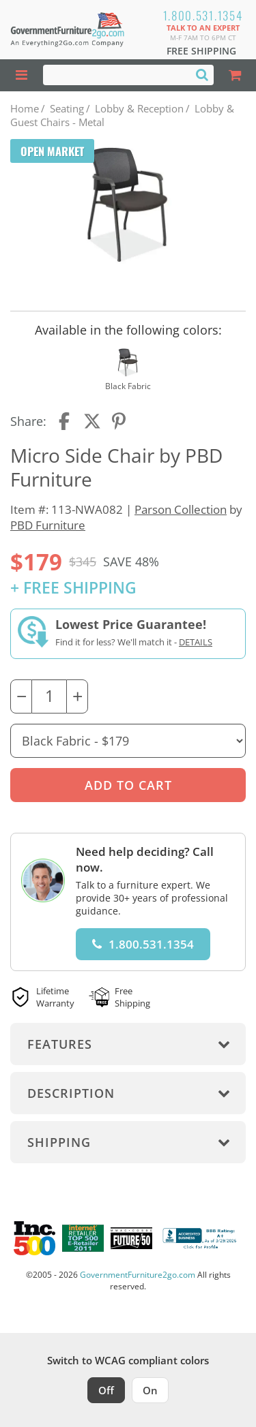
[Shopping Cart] (235, 75)
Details (195, 642)
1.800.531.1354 (203, 15)
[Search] (202, 74)
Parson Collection (180, 509)
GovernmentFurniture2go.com (137, 1274)
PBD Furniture (47, 525)
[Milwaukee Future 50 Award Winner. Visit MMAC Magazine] (131, 1238)
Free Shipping (201, 50)
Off (106, 1390)
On (150, 1390)
